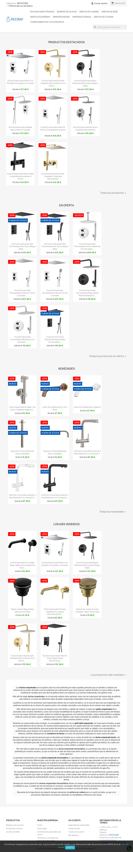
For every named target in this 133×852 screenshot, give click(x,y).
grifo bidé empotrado (84, 723)
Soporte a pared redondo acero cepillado (54, 452)
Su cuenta (74, 820)
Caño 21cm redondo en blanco (87, 407)
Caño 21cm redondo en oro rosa (54, 408)
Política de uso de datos (21, 5)
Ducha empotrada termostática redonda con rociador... (22, 339)
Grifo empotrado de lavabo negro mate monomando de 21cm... (22, 565)
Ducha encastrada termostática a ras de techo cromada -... (22, 293)
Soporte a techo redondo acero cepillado (22, 452)
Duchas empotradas (42, 11)
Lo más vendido (13, 832)
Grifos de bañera (40, 16)
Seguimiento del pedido (78, 825)
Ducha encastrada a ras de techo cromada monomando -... (53, 130)
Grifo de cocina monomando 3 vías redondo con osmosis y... (87, 452)
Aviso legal (41, 828)
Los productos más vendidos (109, 675)
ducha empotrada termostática (54, 757)
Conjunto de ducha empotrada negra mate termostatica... (55, 339)
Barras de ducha (67, 11)
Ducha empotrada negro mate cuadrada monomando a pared (20, 176)
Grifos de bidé (110, 11)
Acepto (70, 847)
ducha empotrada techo (105, 737)
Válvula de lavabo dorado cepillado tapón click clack (87, 610)
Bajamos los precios (15, 825)
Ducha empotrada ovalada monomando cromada (20, 128)
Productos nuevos (14, 828)
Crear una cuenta (76, 832)
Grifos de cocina (104, 16)
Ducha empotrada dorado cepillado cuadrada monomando (52, 176)
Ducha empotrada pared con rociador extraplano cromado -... (20, 83)
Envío (39, 825)
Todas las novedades (113, 511)
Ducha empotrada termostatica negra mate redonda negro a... (87, 293)
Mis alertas (73, 835)
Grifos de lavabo (89, 11)
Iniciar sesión (74, 828)
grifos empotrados (104, 709)
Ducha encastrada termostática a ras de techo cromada (55, 293)
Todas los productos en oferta (108, 356)
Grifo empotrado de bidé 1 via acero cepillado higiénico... (22, 408)
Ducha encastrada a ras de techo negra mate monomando (55, 658)
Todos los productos (113, 193)
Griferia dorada (81, 16)
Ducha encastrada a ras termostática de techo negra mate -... (22, 246)
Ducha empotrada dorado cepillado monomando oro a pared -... (52, 83)
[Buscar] (110, 27)
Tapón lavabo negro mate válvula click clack (22, 610)
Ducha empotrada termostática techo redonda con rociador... (87, 246)
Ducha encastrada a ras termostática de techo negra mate (55, 246)
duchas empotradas (27, 687)
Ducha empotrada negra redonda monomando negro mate (85, 83)
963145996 (22, 3)
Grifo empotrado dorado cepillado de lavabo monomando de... (55, 612)
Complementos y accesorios (47, 22)
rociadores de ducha (55, 733)
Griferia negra (61, 16)
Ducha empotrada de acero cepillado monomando (85, 128)
